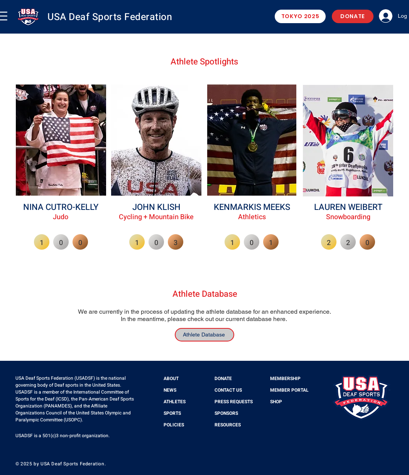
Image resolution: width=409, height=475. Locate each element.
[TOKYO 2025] (300, 16)
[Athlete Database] (204, 334)
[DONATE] (353, 16)
